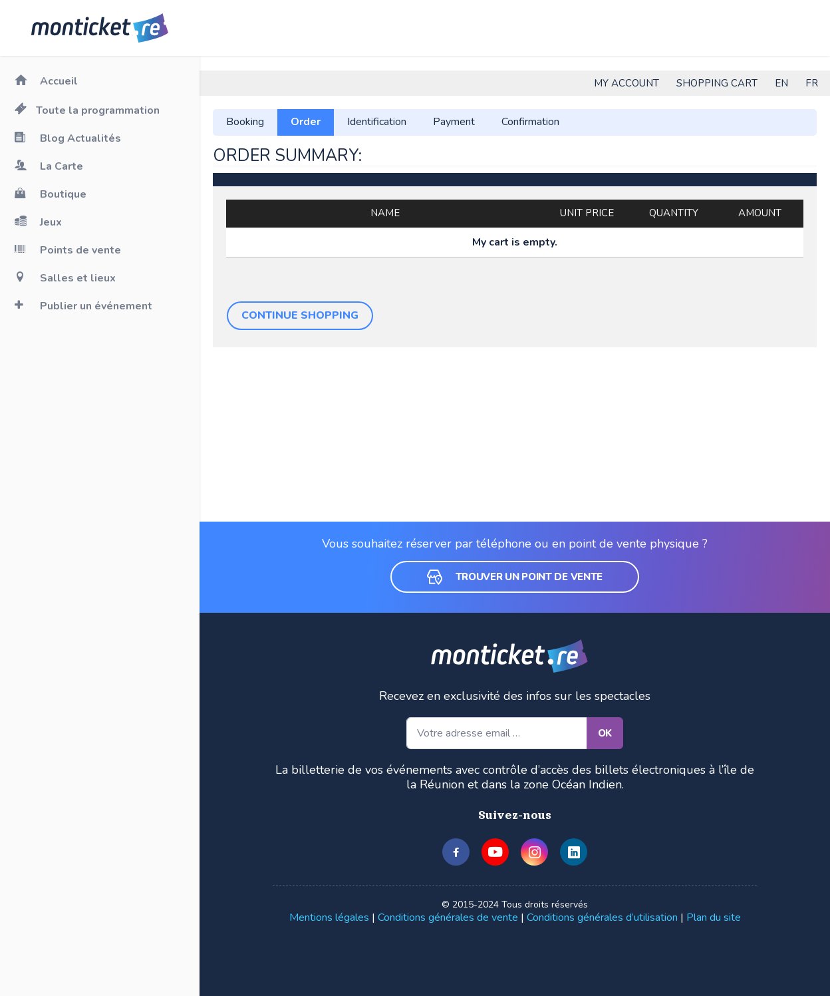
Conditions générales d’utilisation (602, 917)
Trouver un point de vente (515, 577)
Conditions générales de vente (448, 917)
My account (626, 83)
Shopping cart (717, 83)
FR (811, 83)
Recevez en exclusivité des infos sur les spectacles (514, 696)
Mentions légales (329, 917)
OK (605, 733)
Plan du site (713, 917)
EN (781, 83)
